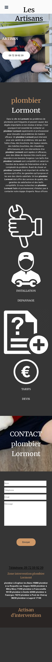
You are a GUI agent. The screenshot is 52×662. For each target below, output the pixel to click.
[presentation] (25, 533)
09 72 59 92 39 (16, 55)
